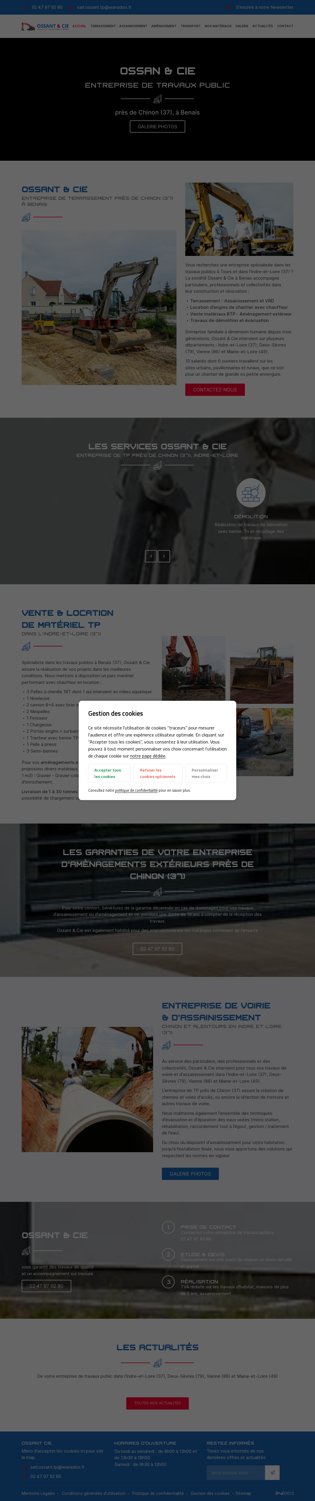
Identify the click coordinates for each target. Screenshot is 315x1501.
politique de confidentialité (136, 790)
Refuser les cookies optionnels (157, 773)
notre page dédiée (147, 755)
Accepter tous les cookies (107, 773)
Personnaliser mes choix (205, 773)
